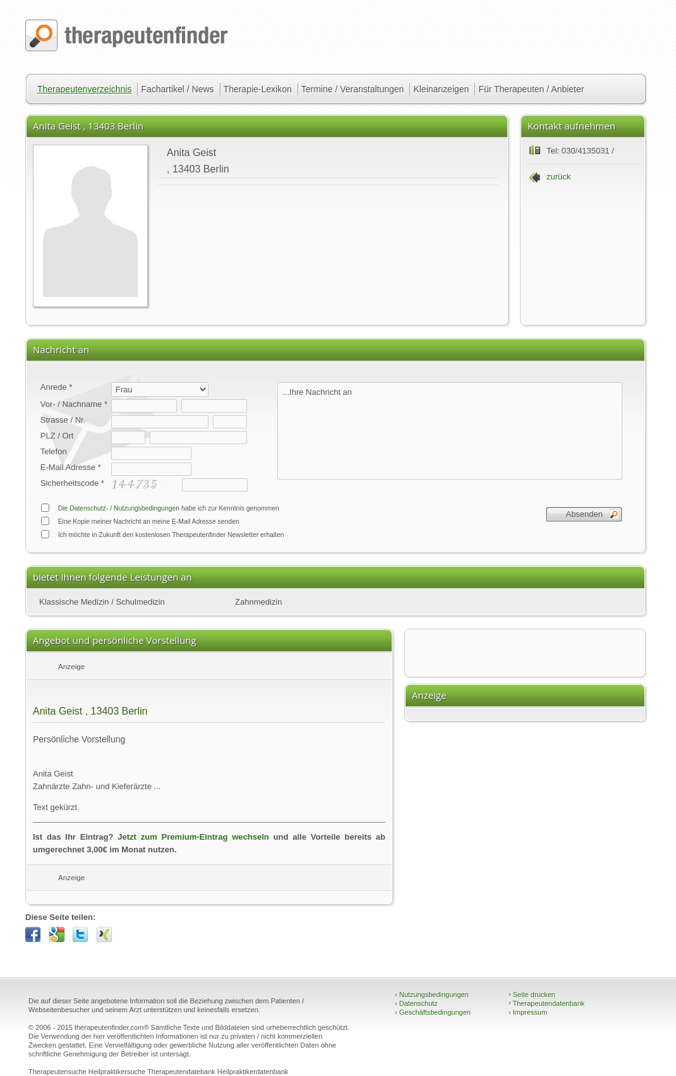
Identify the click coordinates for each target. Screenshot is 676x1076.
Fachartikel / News (177, 89)
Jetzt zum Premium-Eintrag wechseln (193, 837)
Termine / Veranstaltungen (352, 89)
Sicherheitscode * (72, 483)
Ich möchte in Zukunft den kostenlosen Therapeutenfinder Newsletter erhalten (162, 534)
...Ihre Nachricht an (449, 431)
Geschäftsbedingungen (433, 1012)
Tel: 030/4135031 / (580, 150)
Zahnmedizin (258, 602)
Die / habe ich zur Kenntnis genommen (159, 508)
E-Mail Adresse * (70, 467)
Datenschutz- (88, 508)
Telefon (53, 451)
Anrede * (56, 387)
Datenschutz (416, 1003)
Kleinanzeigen (441, 89)
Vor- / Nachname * (73, 404)
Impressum (528, 1012)
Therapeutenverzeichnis (84, 89)
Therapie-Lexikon (258, 89)
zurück (558, 176)
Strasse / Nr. (63, 420)
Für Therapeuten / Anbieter (531, 89)
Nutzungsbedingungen (146, 508)
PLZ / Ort (57, 435)
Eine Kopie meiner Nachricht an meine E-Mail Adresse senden (139, 521)
